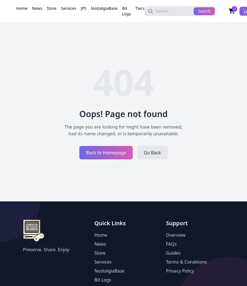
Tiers (140, 8)
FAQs (171, 244)
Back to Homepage (106, 153)
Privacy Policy (180, 271)
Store (51, 8)
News (37, 8)
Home (21, 8)
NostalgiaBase (104, 8)
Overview (176, 235)
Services (68, 8)
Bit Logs (126, 11)
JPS (83, 8)
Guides (173, 253)
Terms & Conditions (186, 262)
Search (204, 11)
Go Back (152, 153)
